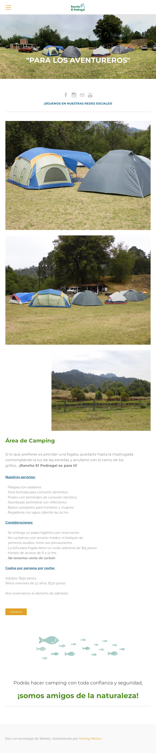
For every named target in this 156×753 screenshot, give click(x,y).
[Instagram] (74, 95)
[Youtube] (90, 95)
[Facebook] (66, 95)
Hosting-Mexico (90, 738)
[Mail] (82, 95)
